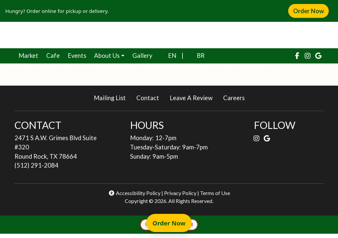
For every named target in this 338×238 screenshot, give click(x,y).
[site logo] (169, 35)
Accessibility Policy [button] (134, 193)
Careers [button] (236, 97)
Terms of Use (215, 193)
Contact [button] (150, 97)
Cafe (55, 55)
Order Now (311, 11)
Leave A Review (194, 97)
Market (30, 55)
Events (77, 55)
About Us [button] (106, 55)
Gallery (142, 55)
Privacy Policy (180, 193)
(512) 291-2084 (36, 165)
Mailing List (110, 97)
